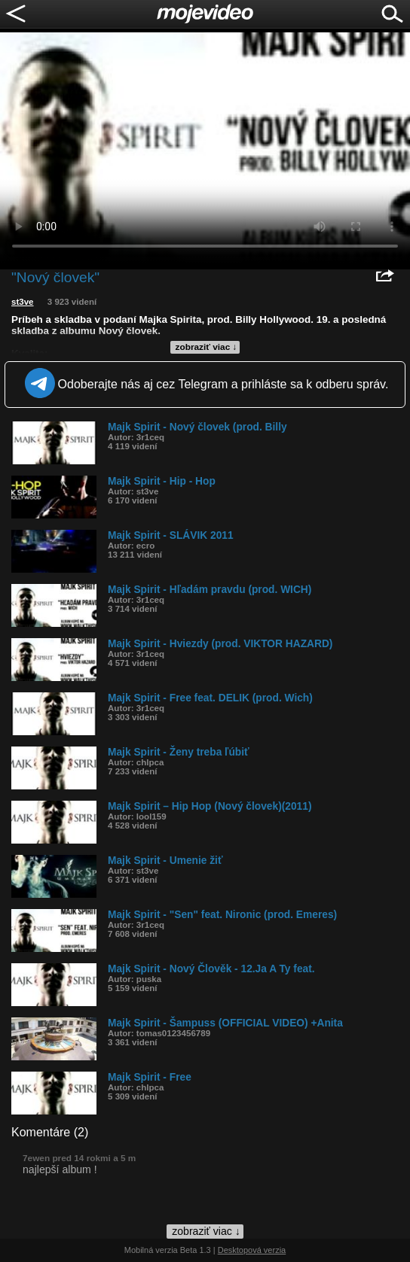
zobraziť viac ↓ (206, 347)
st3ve (22, 301)
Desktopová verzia (252, 1249)
